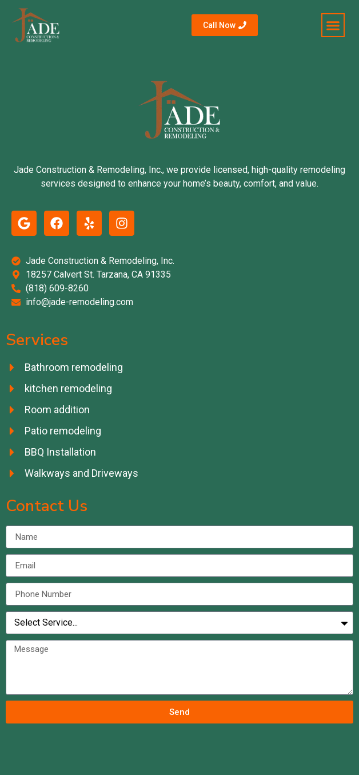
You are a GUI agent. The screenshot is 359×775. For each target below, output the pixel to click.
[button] (333, 25)
